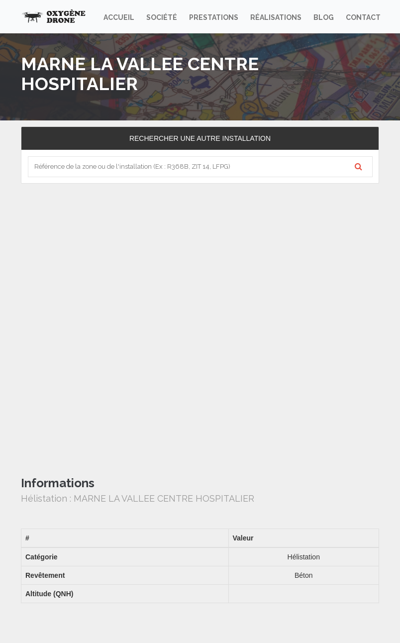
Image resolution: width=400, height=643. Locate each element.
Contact (363, 17)
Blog (323, 17)
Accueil (118, 17)
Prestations (213, 17)
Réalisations (275, 17)
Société (161, 17)
